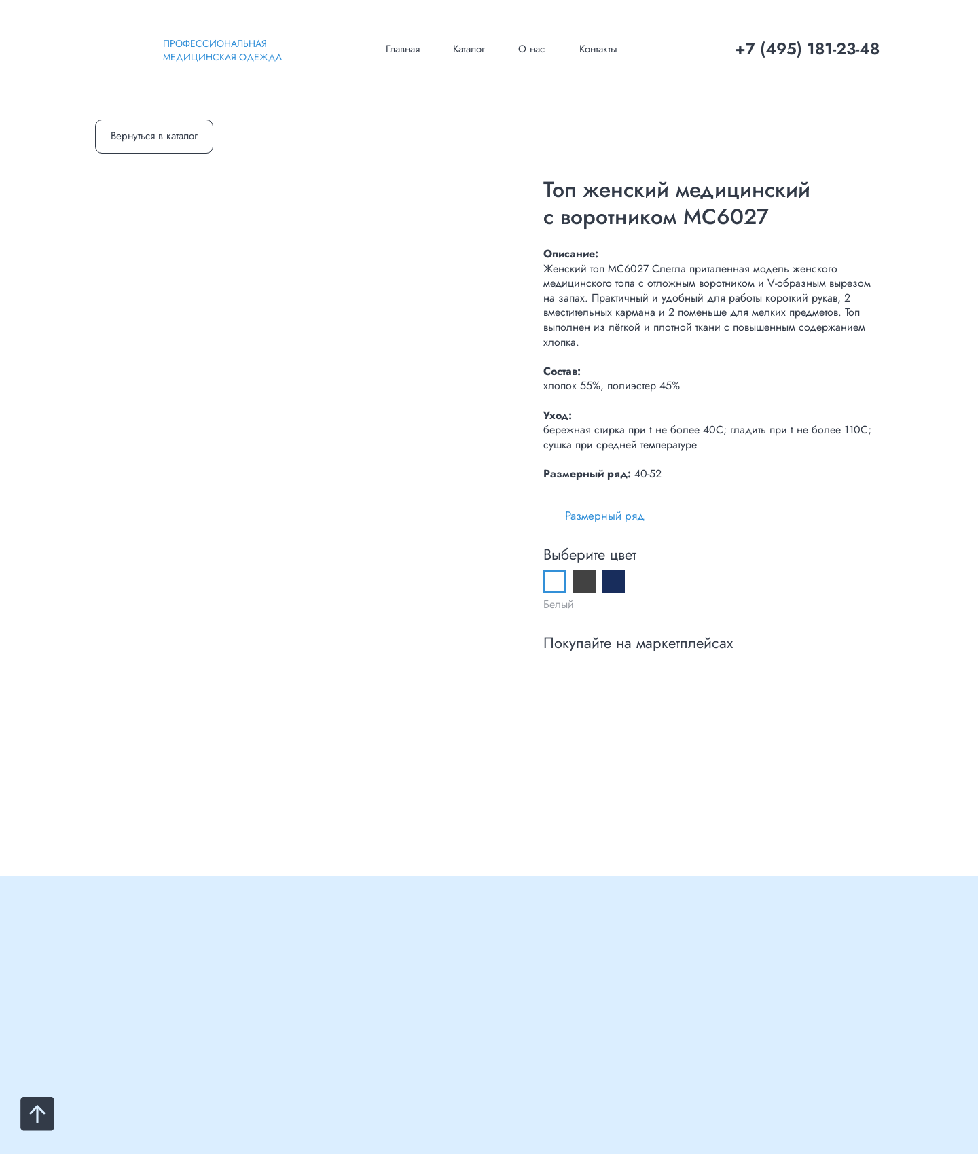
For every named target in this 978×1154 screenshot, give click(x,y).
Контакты (598, 48)
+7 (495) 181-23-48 (807, 48)
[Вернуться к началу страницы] (37, 1114)
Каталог (469, 48)
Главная (403, 48)
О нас (531, 48)
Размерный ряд (605, 515)
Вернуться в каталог (154, 135)
